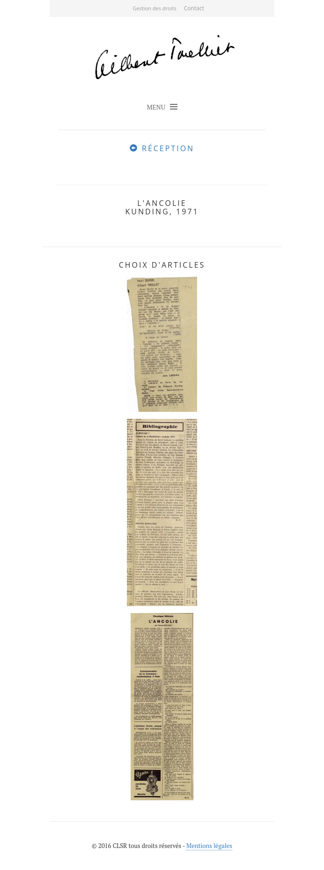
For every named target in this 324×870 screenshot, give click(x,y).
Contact (194, 8)
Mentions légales (209, 845)
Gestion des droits (155, 8)
